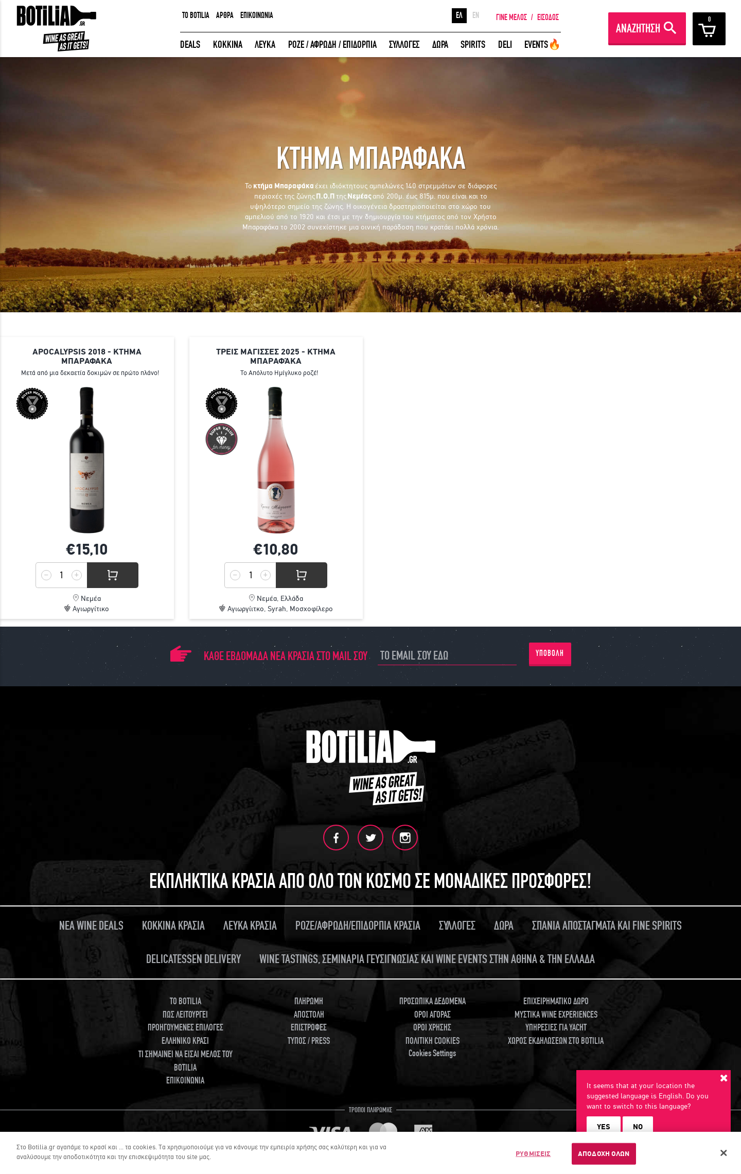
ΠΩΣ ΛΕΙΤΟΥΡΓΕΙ (185, 1014)
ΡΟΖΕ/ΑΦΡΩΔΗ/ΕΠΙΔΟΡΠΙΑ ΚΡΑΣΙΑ (357, 926)
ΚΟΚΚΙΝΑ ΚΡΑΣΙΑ (173, 926)
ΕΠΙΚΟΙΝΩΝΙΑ (256, 15)
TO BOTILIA (195, 15)
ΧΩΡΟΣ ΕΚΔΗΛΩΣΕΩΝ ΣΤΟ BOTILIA (556, 1041)
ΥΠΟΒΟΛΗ (550, 653)
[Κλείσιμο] (724, 1153)
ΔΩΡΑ (440, 44)
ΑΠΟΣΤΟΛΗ (309, 1014)
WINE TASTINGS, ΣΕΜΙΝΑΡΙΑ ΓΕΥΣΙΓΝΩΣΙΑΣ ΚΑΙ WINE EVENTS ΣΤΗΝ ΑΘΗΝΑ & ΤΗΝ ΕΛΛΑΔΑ (427, 959)
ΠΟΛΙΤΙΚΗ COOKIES (432, 1041)
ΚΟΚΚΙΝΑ (227, 44)
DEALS (190, 44)
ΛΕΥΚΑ (265, 44)
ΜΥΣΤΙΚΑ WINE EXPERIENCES (556, 1014)
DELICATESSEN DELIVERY (193, 959)
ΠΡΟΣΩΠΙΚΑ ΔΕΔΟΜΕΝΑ (432, 1001)
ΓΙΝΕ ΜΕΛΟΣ (511, 17)
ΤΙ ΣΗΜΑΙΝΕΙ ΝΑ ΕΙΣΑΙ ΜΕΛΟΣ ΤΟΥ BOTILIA (185, 1061)
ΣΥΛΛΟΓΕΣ (404, 44)
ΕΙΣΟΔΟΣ (548, 17)
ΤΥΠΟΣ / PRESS (309, 1041)
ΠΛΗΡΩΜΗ (308, 1001)
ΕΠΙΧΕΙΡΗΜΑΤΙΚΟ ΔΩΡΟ (556, 1001)
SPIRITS (473, 44)
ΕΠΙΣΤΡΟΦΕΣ (309, 1027)
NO (638, 1127)
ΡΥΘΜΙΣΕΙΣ (533, 1154)
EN (475, 15)
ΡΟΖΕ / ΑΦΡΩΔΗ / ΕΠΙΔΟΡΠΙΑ (332, 44)
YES (603, 1127)
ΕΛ (459, 15)
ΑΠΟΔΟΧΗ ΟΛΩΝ (604, 1154)
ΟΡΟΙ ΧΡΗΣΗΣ (432, 1027)
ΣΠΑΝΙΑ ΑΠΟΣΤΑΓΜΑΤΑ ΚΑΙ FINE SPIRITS (607, 926)
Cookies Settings (432, 1053)
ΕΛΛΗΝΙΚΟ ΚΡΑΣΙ (185, 1041)
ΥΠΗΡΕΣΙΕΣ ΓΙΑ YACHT (556, 1027)
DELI (505, 44)
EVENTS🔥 (542, 44)
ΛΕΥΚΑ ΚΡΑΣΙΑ (250, 926)
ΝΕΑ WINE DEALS (91, 926)
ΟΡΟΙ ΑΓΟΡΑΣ (432, 1014)
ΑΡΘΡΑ (225, 15)
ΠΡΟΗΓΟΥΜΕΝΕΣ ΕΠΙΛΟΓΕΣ (185, 1027)
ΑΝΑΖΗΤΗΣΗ (638, 28)
